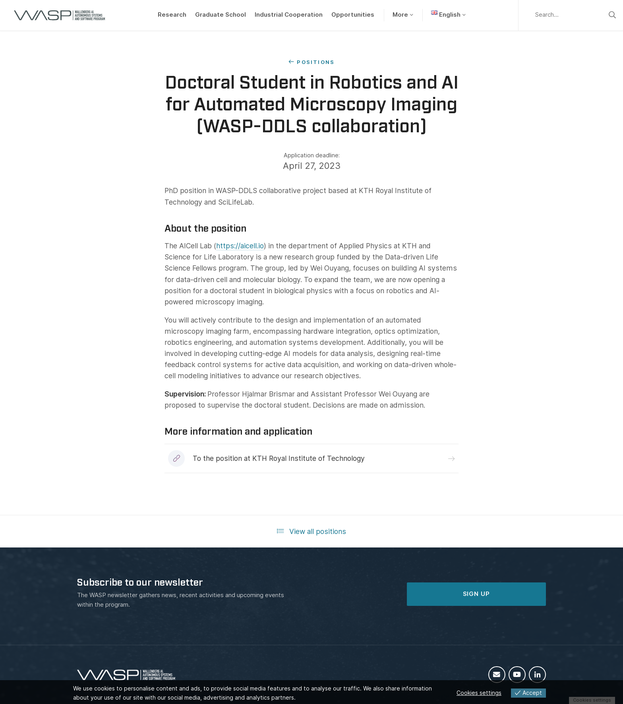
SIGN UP (476, 594)
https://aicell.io (240, 246)
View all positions (311, 531)
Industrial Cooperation (289, 14)
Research (172, 14)
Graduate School (220, 14)
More (400, 14)
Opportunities (352, 14)
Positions (316, 62)
